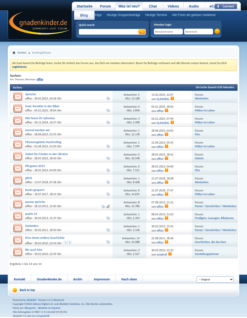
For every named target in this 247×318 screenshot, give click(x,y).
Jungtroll (162, 254)
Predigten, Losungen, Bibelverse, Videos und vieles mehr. (214, 220)
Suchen (21, 52)
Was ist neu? (129, 6)
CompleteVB (42, 316)
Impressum (102, 279)
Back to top (27, 290)
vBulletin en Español (49, 308)
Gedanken (31, 226)
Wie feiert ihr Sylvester (40, 118)
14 (138, 238)
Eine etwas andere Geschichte (45, 237)
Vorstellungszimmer (207, 254)
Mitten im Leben (205, 110)
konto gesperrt (34, 190)
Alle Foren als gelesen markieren (194, 15)
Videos (173, 6)
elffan (28, 98)
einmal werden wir (37, 130)
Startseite (85, 6)
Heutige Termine (156, 15)
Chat (153, 6)
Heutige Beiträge (90, 15)
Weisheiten (202, 98)
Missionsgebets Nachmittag (43, 142)
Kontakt (19, 279)
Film (197, 134)
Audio (194, 6)
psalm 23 (31, 214)
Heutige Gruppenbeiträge (123, 15)
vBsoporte (30, 308)
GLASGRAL (163, 99)
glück (28, 178)
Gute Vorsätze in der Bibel (42, 106)
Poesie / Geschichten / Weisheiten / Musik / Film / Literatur (215, 208)
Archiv (77, 279)
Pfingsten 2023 (35, 166)
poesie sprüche (35, 202)
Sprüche (30, 94)
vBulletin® (32, 300)
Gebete (199, 158)
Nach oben (129, 279)
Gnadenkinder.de (49, 279)
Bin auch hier (33, 249)
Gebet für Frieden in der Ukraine (46, 154)
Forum (105, 6)
